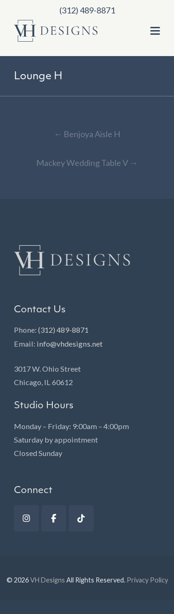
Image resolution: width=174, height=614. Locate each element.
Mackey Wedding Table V (87, 163)
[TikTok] (81, 518)
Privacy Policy (147, 580)
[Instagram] (26, 518)
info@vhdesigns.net (70, 343)
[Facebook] (53, 518)
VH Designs (47, 580)
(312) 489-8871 (63, 329)
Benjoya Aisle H (87, 134)
